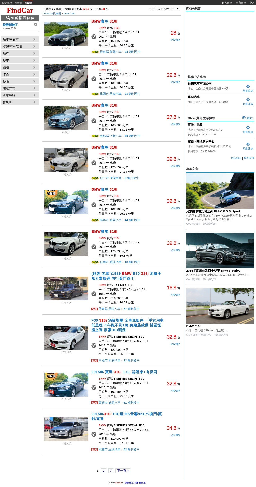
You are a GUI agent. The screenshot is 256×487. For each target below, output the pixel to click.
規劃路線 (248, 89)
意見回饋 (249, 158)
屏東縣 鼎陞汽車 (109, 308)
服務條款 (129, 482)
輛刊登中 (132, 51)
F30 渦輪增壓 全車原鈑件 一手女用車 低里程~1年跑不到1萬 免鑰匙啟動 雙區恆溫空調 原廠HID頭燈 (127, 325)
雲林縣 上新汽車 (111, 135)
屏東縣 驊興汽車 (111, 51)
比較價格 (175, 39)
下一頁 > (123, 470)
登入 (252, 2)
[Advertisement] (220, 40)
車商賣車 (241, 2)
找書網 (18, 2)
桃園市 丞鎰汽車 (111, 93)
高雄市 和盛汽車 (109, 360)
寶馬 (104, 21)
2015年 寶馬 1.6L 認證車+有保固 (124, 372)
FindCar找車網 (52, 13)
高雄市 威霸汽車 (111, 220)
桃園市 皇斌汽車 (109, 449)
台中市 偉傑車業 (111, 178)
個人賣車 (227, 2)
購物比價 (7, 2)
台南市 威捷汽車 (111, 262)
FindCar (20, 10)
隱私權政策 (140, 482)
